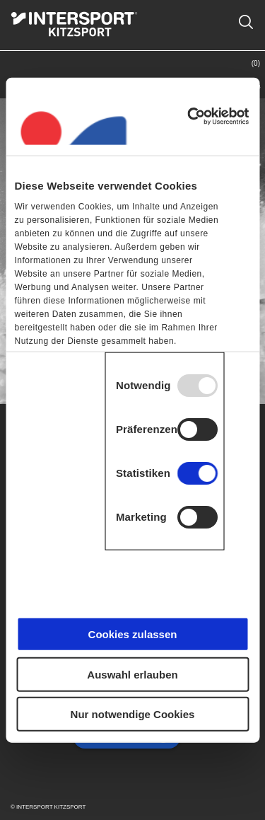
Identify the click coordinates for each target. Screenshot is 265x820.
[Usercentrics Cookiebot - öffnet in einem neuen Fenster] (189, 116)
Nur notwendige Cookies (133, 714)
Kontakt (205, 86)
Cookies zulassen (132, 634)
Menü (23, 86)
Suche (245, 13)
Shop (170, 86)
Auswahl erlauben (132, 674)
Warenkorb (241, 75)
